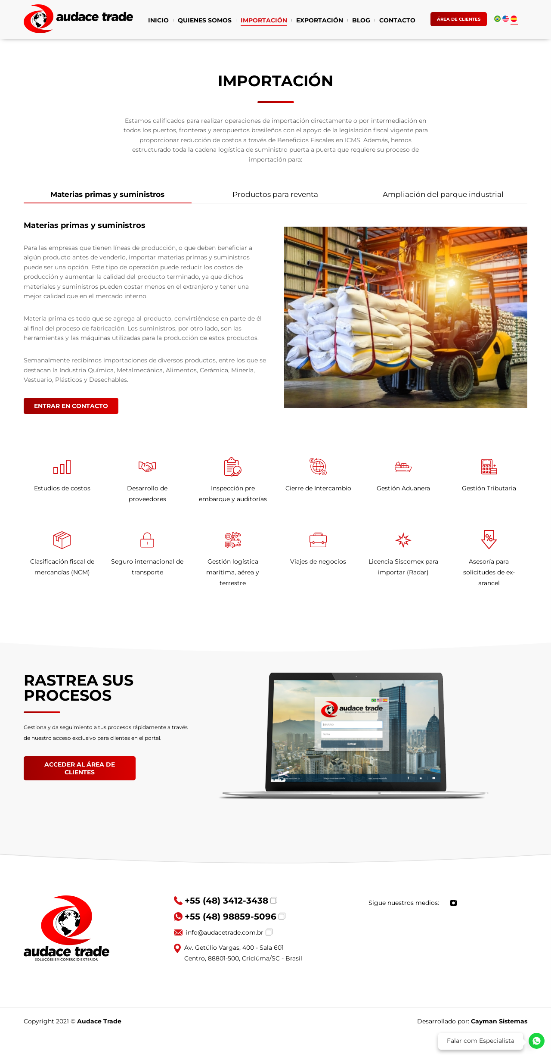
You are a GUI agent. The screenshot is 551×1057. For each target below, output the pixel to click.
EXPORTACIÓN (319, 21)
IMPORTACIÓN (264, 21)
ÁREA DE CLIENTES (458, 19)
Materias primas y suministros (108, 196)
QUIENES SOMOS (205, 21)
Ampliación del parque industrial (443, 194)
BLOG (361, 21)
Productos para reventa (275, 194)
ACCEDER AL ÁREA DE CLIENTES (79, 768)
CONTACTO (397, 21)
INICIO (158, 21)
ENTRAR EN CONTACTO (71, 406)
